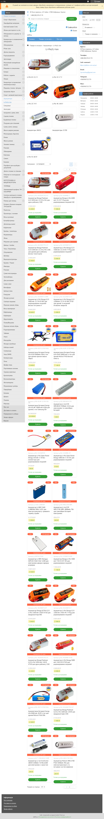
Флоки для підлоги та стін (12, 30)
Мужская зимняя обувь (11, 305)
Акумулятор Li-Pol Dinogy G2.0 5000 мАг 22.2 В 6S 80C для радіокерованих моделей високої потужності (38, 302)
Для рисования (9, 280)
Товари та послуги (9, 16)
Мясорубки (7, 340)
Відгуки (6, 421)
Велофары (7, 287)
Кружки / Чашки (9, 263)
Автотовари (7, 59)
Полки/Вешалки (9, 323)
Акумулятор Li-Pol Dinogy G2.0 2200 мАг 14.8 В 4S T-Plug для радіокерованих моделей (64, 613)
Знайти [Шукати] (71, 19)
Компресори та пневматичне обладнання (13, 40)
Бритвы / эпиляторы (10, 231)
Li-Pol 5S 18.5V (32, 157)
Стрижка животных (10, 372)
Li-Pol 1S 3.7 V (57, 77)
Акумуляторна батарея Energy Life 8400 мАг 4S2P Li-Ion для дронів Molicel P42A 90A (38, 713)
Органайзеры (8, 277)
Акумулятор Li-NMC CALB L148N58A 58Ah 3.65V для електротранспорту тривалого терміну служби (39, 510)
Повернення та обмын (11, 414)
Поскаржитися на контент (46, 817)
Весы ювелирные (9, 309)
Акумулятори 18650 (34, 130)
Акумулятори (8, 99)
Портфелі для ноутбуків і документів (12, 167)
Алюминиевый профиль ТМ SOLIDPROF (13, 191)
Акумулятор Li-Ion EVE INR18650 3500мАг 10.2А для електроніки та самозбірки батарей (64, 407)
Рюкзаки (6, 148)
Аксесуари (7, 109)
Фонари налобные (10, 344)
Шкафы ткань (8, 365)
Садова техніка (9, 116)
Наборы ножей (8, 347)
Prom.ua (62, 815)
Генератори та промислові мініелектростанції (12, 83)
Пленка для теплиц (10, 201)
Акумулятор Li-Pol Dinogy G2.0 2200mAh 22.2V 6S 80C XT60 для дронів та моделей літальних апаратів (64, 302)
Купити (37, 217)
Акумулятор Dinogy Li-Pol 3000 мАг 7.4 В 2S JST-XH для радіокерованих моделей (64, 561)
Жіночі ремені (8, 141)
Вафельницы (8, 312)
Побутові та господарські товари (12, 176)
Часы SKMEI (7, 354)
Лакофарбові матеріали (11, 23)
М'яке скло (7, 49)
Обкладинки (8, 151)
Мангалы (6, 404)
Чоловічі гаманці (9, 144)
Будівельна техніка (10, 120)
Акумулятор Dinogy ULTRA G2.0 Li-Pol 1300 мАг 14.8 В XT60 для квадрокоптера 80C (39, 613)
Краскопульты (8, 375)
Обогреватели (8, 45)
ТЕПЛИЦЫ (7, 186)
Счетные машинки (9, 301)
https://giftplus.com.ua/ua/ (88, 65)
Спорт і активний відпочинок (13, 95)
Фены (5, 238)
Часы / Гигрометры (10, 249)
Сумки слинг (7, 284)
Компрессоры (8, 358)
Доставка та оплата (10, 410)
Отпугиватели (8, 252)
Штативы (6, 256)
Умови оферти (8, 417)
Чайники (6, 333)
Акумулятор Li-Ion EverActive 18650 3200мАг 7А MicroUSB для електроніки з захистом (38, 763)
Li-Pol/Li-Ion (7, 102)
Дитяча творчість (9, 52)
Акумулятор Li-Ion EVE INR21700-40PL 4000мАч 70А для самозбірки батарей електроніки (64, 510)
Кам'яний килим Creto (11, 27)
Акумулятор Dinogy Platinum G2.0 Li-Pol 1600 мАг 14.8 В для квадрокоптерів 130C (64, 712)
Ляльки (6, 79)
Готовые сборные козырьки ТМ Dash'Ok (12, 205)
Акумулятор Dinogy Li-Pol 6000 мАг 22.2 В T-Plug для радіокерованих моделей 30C (64, 200)
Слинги (6, 158)
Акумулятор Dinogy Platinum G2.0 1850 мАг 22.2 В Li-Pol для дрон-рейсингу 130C (39, 200)
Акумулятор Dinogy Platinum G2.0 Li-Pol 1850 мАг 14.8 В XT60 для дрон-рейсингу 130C (39, 662)
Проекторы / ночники (11, 213)
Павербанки (8, 390)
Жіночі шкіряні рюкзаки (11, 130)
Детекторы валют (9, 224)
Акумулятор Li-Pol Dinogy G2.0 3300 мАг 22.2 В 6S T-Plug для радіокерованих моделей (64, 250)
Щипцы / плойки (9, 245)
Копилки (6, 393)
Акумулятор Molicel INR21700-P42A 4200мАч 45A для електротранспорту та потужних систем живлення (64, 764)
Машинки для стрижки (11, 242)
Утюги (5, 337)
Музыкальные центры (11, 386)
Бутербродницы (9, 221)
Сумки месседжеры (10, 273)
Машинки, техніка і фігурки (12, 88)
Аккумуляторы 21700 (59, 130)
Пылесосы (7, 210)
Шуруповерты (8, 319)
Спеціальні (7, 106)
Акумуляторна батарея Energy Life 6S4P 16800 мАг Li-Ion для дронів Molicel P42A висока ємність (64, 355)
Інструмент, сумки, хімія (11, 113)
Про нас (6, 407)
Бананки (6, 162)
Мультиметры (8, 235)
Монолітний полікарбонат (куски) (12, 64)
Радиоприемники (9, 330)
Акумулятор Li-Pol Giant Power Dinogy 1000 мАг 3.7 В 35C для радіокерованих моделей (64, 458)
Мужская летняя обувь (11, 326)
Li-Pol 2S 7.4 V (32, 104)
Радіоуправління (9, 56)
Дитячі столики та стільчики (12, 171)
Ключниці (7, 155)
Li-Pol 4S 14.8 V (57, 104)
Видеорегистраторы (10, 259)
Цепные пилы (8, 291)
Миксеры (7, 266)
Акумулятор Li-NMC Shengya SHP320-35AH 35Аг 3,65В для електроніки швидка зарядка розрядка (38, 562)
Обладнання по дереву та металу (12, 35)
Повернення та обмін (10, 806)
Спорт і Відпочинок (10, 20)
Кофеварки (7, 316)
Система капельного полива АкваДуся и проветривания (13, 196)
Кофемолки (7, 228)
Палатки (6, 400)
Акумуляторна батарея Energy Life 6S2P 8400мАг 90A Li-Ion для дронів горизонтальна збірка (38, 355)
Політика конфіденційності (63, 817)
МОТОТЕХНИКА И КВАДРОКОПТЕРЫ (10, 181)
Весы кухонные (9, 217)
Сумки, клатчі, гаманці (11, 127)
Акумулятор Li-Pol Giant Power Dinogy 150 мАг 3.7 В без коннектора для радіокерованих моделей (38, 459)
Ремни (6, 137)
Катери (6, 72)
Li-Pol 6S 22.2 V (32, 77)
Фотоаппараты (8, 382)
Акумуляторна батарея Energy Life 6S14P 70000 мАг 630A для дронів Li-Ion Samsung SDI (39, 407)
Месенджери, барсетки (11, 134)
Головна (31, 39)
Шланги (6, 397)
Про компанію (8, 800)
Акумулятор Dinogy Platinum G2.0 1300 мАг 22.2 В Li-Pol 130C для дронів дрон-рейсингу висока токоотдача (39, 251)
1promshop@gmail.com (88, 72)
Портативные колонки (11, 368)
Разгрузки (7, 294)
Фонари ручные (9, 298)
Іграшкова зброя (9, 92)
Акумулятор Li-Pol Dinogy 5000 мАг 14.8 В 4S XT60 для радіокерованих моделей (64, 662)
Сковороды (7, 351)
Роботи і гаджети (9, 75)
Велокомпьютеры (9, 379)
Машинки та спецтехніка (11, 68)
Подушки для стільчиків (11, 123)
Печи (5, 361)
